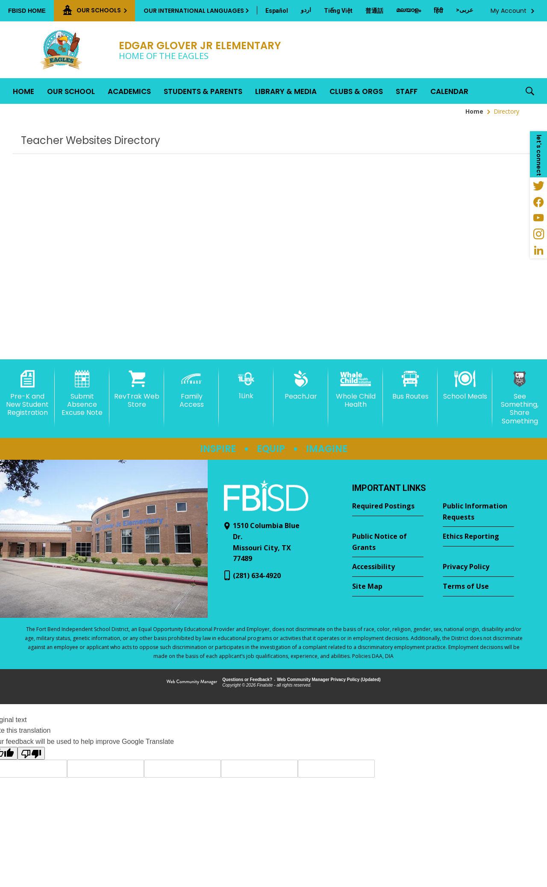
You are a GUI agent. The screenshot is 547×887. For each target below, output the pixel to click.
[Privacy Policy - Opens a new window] (478, 567)
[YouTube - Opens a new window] (538, 218)
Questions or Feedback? (247, 679)
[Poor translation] (31, 753)
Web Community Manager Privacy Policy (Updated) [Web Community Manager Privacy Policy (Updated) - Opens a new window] (329, 679)
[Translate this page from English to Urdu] (306, 10)
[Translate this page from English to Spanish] (276, 11)
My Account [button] (508, 10)
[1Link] (246, 385)
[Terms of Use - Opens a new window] (478, 586)
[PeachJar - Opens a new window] (301, 385)
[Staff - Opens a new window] (406, 91)
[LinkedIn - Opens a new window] (538, 250)
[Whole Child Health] (355, 389)
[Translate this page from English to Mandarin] (374, 11)
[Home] (23, 91)
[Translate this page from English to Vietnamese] (338, 11)
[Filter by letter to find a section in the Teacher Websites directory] (532, 130)
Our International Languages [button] (194, 10)
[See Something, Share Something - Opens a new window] (520, 398)
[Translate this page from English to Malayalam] (408, 10)
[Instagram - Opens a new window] (538, 234)
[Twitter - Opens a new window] (538, 185)
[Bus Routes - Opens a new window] (410, 385)
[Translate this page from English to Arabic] (464, 10)
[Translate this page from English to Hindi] (438, 11)
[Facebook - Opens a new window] (538, 201)
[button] (530, 91)
